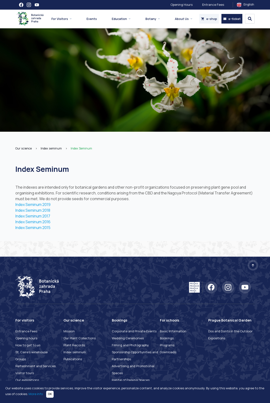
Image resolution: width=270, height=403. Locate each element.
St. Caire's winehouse (31, 352)
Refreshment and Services (35, 366)
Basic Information (173, 331)
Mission (69, 331)
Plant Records (74, 345)
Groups (20, 359)
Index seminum (51, 148)
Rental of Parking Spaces (131, 380)
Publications (72, 359)
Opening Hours (181, 4)
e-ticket (232, 19)
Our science (23, 148)
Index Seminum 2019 (32, 204)
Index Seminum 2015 (32, 227)
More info (36, 394)
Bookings (167, 338)
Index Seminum (81, 148)
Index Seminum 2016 (32, 221)
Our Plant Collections (79, 338)
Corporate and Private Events (134, 331)
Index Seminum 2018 (32, 210)
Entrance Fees (213, 4)
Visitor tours (24, 373)
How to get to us (27, 345)
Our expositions (27, 380)
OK (50, 394)
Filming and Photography (130, 345)
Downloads (168, 352)
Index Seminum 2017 (32, 216)
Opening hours (26, 338)
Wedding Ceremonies (128, 338)
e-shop (209, 19)
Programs (167, 345)
